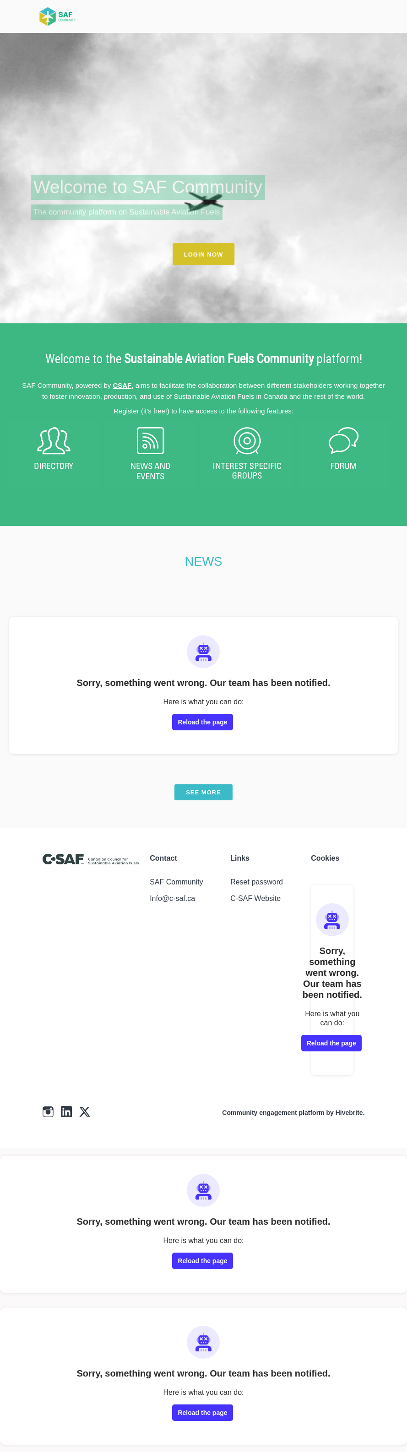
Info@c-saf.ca (172, 898)
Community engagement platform (273, 1112)
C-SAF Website (255, 898)
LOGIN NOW (203, 254)
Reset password (256, 882)
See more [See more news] (203, 792)
